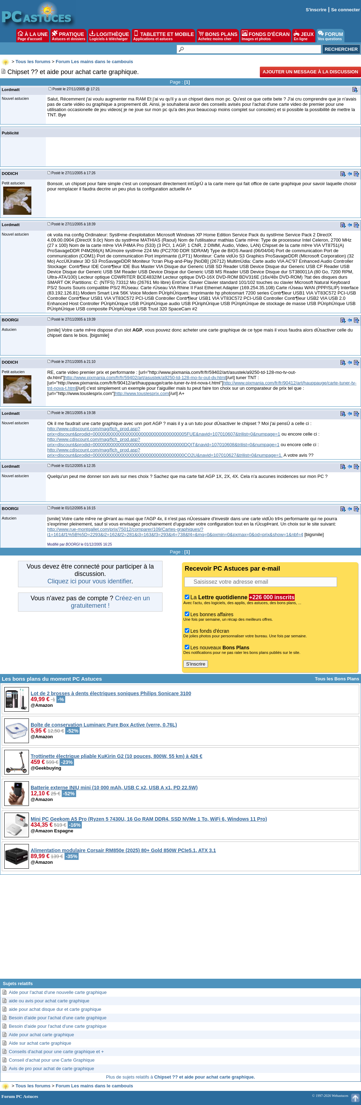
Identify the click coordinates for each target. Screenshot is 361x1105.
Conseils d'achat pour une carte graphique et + (56, 1051)
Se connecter (345, 9)
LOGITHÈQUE (109, 35)
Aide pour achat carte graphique (41, 1034)
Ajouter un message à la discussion (310, 71)
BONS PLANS (218, 35)
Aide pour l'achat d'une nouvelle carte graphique (57, 992)
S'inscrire (316, 9)
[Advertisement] (180, 929)
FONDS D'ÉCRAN (266, 35)
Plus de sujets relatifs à (180, 1077)
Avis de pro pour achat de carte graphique (51, 1068)
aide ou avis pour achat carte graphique (49, 1000)
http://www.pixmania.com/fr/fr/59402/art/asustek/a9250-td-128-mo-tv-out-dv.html (145, 377)
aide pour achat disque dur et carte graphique (55, 1009)
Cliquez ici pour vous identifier (89, 581)
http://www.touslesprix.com (142, 393)
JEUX (303, 35)
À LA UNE (33, 35)
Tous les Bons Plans (337, 678)
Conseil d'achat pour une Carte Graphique (51, 1060)
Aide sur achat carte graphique (40, 1043)
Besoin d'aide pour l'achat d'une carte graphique (57, 1017)
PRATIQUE (68, 35)
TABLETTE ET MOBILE (163, 35)
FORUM (330, 35)
